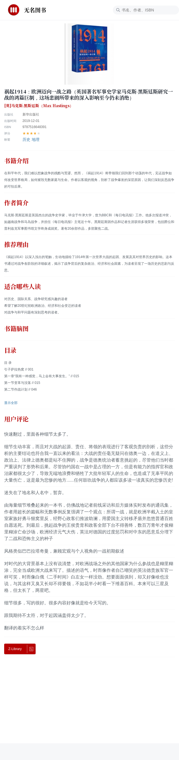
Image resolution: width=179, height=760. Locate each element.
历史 (26, 139)
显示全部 (11, 403)
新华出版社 (31, 114)
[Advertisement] (89, 704)
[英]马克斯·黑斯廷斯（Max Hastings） (38, 106)
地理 (35, 139)
